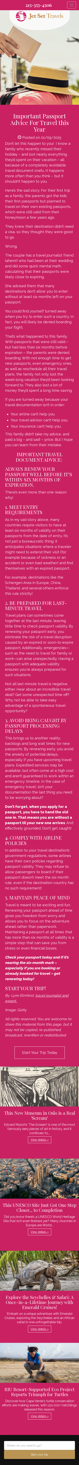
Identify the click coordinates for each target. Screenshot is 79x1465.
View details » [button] (40, 1139)
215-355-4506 (39, 5)
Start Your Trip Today (39, 1052)
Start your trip (39, 1454)
